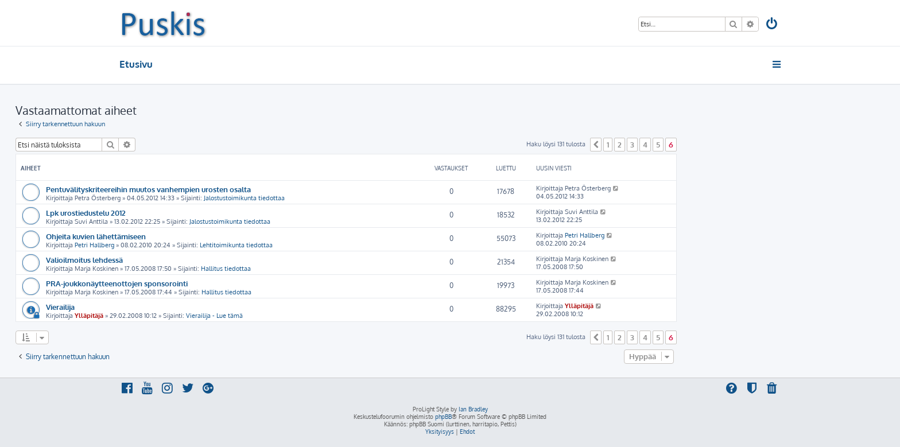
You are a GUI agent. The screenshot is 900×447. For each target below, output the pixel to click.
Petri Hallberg (94, 245)
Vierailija (60, 307)
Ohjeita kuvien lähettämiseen (96, 236)
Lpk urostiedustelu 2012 (86, 212)
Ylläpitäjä (89, 316)
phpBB (443, 416)
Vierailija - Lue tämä (214, 316)
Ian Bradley (473, 409)
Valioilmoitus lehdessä (84, 260)
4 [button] (645, 144)
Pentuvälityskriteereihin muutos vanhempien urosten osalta (148, 189)
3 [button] (632, 144)
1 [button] (608, 144)
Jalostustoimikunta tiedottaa (244, 198)
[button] (596, 144)
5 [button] (658, 144)
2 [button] (620, 144)
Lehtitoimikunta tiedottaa (236, 245)
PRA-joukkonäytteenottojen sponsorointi (117, 283)
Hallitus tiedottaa (226, 269)
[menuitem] (773, 25)
